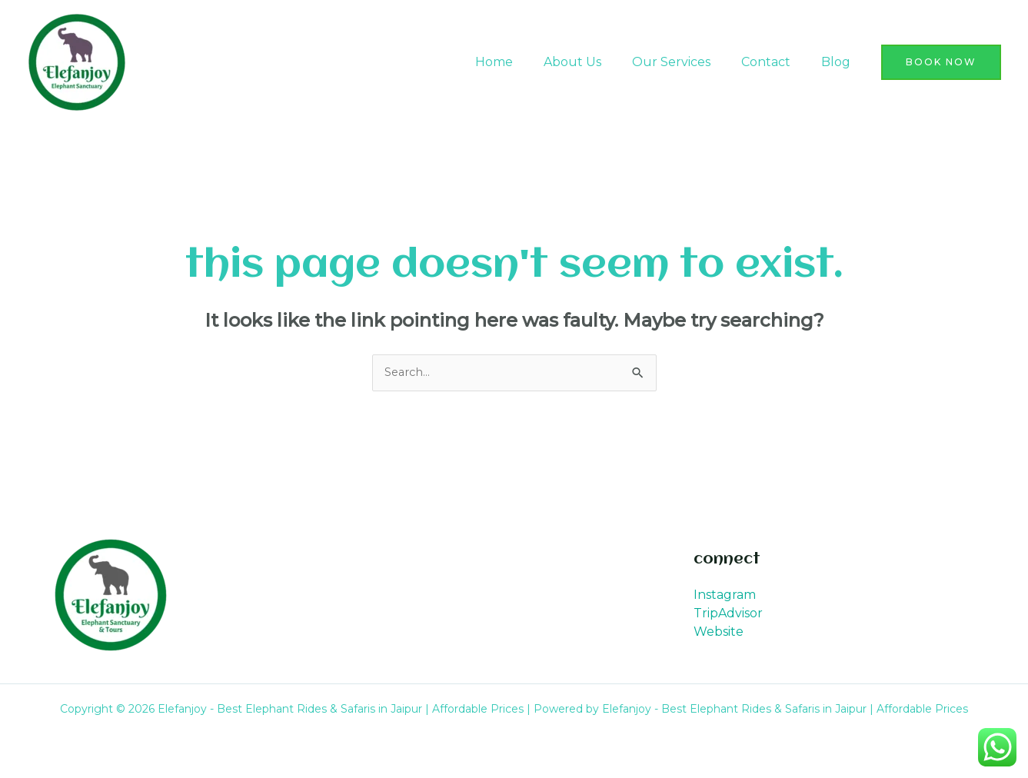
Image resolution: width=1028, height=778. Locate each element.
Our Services (686, 62)
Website (719, 633)
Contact (775, 62)
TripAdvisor (728, 614)
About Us (594, 62)
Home (522, 62)
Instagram (725, 596)
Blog (838, 62)
